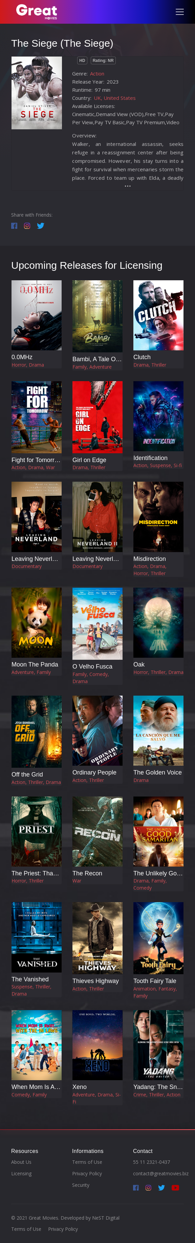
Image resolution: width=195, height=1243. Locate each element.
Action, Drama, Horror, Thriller (150, 569)
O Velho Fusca (92, 666)
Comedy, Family (29, 1094)
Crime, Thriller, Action (156, 1094)
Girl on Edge (89, 460)
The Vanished (30, 979)
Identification (150, 458)
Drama (141, 780)
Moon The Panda (35, 664)
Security (80, 1185)
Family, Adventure (92, 367)
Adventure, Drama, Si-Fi (96, 1098)
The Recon (87, 873)
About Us (21, 1162)
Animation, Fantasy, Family (155, 992)
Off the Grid (27, 774)
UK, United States (115, 97)
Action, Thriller (88, 780)
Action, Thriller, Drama (36, 782)
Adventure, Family (31, 672)
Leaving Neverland (37, 558)
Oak (139, 664)
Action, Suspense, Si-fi (157, 465)
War (76, 880)
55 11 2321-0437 (151, 1162)
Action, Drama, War (33, 467)
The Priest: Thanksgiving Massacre (59, 873)
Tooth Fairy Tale (154, 981)
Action (97, 73)
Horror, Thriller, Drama (158, 672)
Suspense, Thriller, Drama (31, 990)
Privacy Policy (87, 1173)
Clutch (142, 357)
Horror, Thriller (28, 880)
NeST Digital (106, 1218)
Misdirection (149, 558)
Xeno (79, 1087)
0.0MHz (22, 357)
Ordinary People (94, 772)
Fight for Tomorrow (37, 460)
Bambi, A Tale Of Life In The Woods (120, 359)
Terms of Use (87, 1162)
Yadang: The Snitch (159, 1087)
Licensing (21, 1173)
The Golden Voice (157, 772)
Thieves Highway (95, 981)
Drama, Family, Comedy (150, 884)
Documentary (27, 566)
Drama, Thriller (149, 365)
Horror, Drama (28, 365)
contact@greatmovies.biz (161, 1173)
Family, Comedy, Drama (90, 677)
